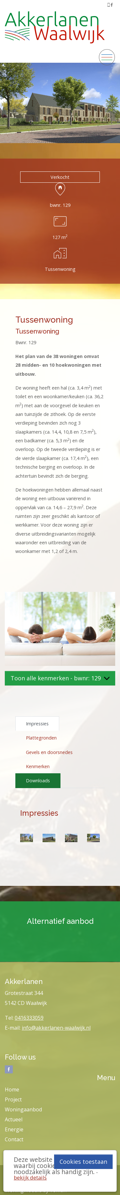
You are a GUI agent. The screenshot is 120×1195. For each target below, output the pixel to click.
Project (13, 1099)
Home (12, 1089)
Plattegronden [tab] (41, 738)
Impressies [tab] (37, 724)
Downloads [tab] (38, 780)
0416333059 (29, 1017)
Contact (14, 1139)
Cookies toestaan (83, 1161)
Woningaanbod (23, 1109)
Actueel (13, 1119)
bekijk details (30, 1177)
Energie (14, 1129)
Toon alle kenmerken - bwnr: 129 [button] (60, 678)
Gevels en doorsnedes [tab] (49, 752)
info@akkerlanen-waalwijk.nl (56, 1027)
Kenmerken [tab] (38, 766)
